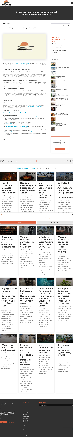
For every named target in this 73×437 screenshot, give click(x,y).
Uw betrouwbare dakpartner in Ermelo (46, 349)
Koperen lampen (9, 123)
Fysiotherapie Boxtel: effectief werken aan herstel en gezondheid (62, 104)
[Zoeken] (72, 3)
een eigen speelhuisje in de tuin (22, 63)
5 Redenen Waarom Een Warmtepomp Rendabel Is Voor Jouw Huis (46, 243)
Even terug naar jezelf (60, 117)
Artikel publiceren (54, 2)
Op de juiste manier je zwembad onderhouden (16, 126)
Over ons (20, 2)
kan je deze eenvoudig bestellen (35, 106)
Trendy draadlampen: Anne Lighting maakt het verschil (18, 131)
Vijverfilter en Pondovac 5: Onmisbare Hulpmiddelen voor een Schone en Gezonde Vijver (46, 297)
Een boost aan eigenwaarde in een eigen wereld (58, 46)
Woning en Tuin (6, 23)
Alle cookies (18, 222)
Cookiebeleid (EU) (26, 412)
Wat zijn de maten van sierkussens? (8, 347)
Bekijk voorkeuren (54, 222)
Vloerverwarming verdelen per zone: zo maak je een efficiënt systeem (62, 99)
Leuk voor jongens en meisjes (59, 51)
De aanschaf (56, 55)
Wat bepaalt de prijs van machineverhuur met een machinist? (61, 64)
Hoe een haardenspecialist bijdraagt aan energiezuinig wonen (29, 188)
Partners (40, 2)
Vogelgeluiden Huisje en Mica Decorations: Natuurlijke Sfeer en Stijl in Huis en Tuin (9, 297)
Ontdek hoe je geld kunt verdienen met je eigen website (26, 427)
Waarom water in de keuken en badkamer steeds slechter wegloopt (63, 244)
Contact (46, 2)
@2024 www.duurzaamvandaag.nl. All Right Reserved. (36, 435)
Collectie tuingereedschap (11, 129)
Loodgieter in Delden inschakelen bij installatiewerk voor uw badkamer (22, 116)
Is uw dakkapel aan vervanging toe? (14, 120)
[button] (72, 214)
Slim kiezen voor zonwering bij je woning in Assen (64, 350)
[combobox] (66, 3)
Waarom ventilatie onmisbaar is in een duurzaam (27, 242)
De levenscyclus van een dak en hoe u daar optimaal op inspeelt (45, 190)
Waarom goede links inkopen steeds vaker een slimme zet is (26, 422)
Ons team (26, 2)
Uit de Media (33, 2)
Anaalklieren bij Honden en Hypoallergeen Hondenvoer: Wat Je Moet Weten (28, 295)
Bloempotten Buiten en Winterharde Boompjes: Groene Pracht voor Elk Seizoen (64, 295)
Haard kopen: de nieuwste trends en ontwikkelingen (9, 188)
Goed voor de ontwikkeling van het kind (59, 39)
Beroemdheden (26, 416)
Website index (25, 418)
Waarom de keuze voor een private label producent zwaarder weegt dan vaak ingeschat (62, 90)
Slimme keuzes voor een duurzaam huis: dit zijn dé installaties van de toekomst (26, 355)
